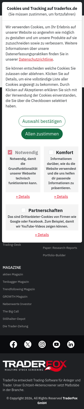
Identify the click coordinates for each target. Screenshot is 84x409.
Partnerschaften (45, 210)
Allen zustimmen (42, 134)
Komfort (64, 152)
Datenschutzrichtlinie (36, 59)
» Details (23, 196)
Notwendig (26, 152)
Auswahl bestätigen (42, 121)
